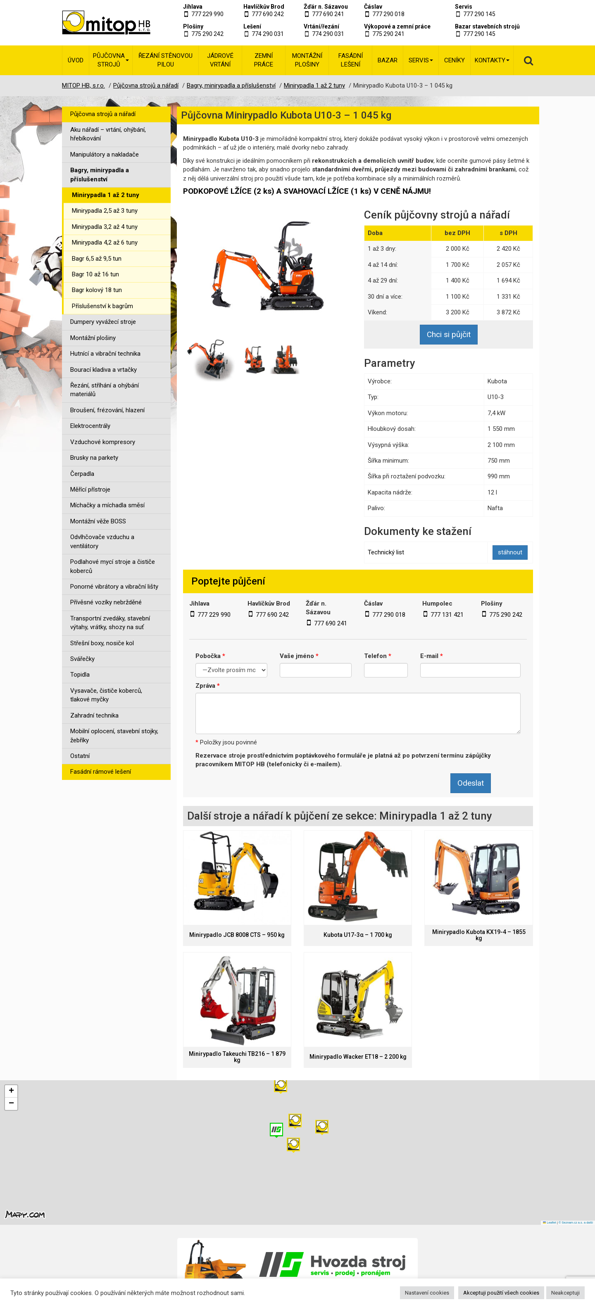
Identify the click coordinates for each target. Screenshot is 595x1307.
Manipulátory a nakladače (104, 154)
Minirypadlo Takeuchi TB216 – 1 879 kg (237, 1057)
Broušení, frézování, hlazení (107, 410)
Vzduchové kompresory (102, 442)
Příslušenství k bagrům (102, 306)
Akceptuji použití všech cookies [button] (501, 1293)
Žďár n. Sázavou (326, 6)
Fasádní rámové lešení (100, 771)
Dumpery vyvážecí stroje (103, 322)
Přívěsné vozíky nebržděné (106, 602)
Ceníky (454, 60)
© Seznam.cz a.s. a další (576, 1222)
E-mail (431, 656)
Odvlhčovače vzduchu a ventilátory (102, 541)
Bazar (387, 60)
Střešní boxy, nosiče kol (102, 643)
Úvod (75, 60)
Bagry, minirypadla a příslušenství (99, 174)
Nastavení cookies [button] (427, 1293)
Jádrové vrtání (220, 60)
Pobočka (210, 656)
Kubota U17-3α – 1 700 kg (358, 935)
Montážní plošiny (307, 60)
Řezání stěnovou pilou (165, 60)
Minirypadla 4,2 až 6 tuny (105, 242)
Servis (463, 6)
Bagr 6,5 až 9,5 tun (96, 258)
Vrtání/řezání (321, 26)
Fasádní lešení (350, 60)
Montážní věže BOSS (98, 521)
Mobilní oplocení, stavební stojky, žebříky (114, 735)
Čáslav (373, 6)
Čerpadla (82, 474)
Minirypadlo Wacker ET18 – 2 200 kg (358, 1057)
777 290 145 (479, 14)
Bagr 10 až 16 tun (95, 274)
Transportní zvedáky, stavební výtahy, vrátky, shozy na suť (110, 623)
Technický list (386, 552)
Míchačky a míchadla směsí (107, 505)
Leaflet (549, 1222)
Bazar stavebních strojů (487, 26)
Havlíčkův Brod (263, 6)
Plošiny (193, 26)
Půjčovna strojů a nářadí (103, 114)
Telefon (377, 656)
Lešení (252, 26)
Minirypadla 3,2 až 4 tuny (105, 227)
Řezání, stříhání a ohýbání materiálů (104, 390)
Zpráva (207, 685)
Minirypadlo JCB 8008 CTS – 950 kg (237, 935)
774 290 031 (268, 34)
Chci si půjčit (449, 334)
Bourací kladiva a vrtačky (103, 369)
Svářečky (82, 659)
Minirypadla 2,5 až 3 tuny (105, 210)
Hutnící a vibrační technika (105, 353)
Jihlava (192, 6)
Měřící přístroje (90, 489)
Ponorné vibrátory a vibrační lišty (114, 586)
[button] (321, 1127)
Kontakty (492, 60)
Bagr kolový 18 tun (97, 290)
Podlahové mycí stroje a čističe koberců (112, 566)
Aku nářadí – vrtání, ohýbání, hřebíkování (108, 134)
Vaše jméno (299, 656)
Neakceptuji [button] (565, 1293)
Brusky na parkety (94, 457)
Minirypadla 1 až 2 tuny (105, 195)
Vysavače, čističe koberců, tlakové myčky (106, 695)
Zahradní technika (94, 715)
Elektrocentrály (90, 426)
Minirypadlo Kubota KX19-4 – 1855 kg (479, 935)
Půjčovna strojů (111, 60)
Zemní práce (263, 60)
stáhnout (510, 552)
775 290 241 (388, 34)
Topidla (80, 674)
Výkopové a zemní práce (397, 26)
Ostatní (80, 756)
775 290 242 (207, 34)
